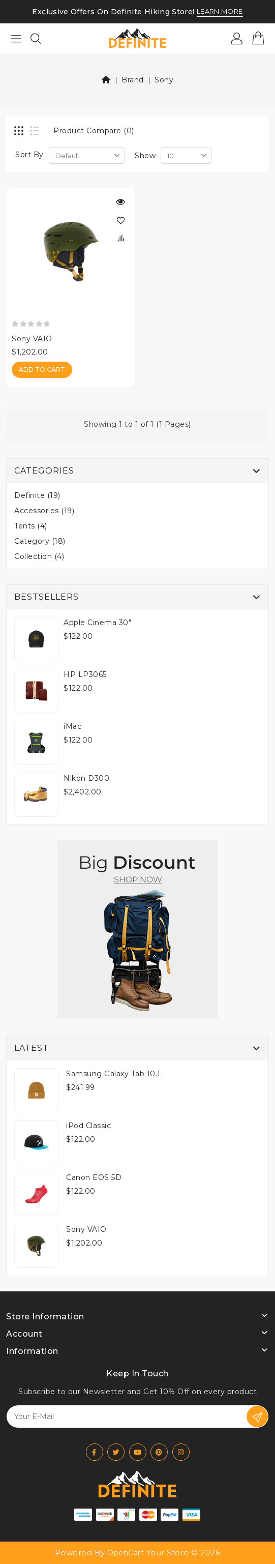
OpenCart (125, 1552)
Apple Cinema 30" (97, 622)
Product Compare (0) (93, 130)
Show (145, 155)
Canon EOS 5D (93, 1177)
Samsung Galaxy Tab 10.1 (113, 1073)
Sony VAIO (32, 338)
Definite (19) (37, 495)
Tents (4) (30, 525)
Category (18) (40, 541)
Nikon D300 (86, 778)
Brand (132, 79)
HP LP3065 (85, 674)
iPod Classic (88, 1125)
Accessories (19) (44, 510)
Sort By (29, 154)
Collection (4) (39, 556)
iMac (72, 726)
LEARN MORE (220, 11)
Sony (164, 79)
